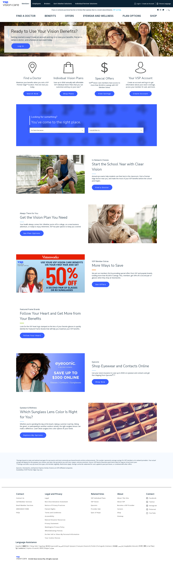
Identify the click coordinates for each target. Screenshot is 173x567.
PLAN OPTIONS (132, 15)
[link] (20, 46)
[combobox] (57, 130)
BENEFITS (50, 15)
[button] (169, 10)
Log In (137, 4)
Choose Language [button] (164, 4)
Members (25, 3)
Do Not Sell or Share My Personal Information (62, 534)
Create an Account (148, 4)
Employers (37, 3)
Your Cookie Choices (52, 538)
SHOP (153, 15)
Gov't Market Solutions (63, 3)
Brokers (47, 3)
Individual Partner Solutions (86, 3)
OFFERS (69, 15)
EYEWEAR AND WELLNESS (98, 15)
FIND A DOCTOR (25, 15)
